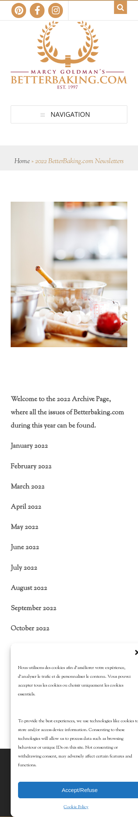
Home (22, 161)
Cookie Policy (76, 807)
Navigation (70, 114)
